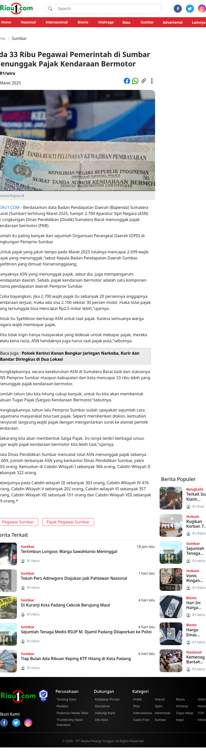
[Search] (108, 8)
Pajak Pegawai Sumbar (68, 522)
